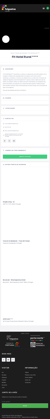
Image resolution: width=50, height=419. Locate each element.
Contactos (28, 382)
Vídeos (27, 372)
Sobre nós (28, 380)
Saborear (4, 377)
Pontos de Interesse (21, 53)
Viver (3, 387)
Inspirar (4, 380)
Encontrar (4, 385)
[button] (43, 8)
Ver (3, 372)
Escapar (4, 375)
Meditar (4, 382)
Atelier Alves (34, 417)
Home (12, 53)
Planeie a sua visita (30, 375)
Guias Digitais (29, 377)
